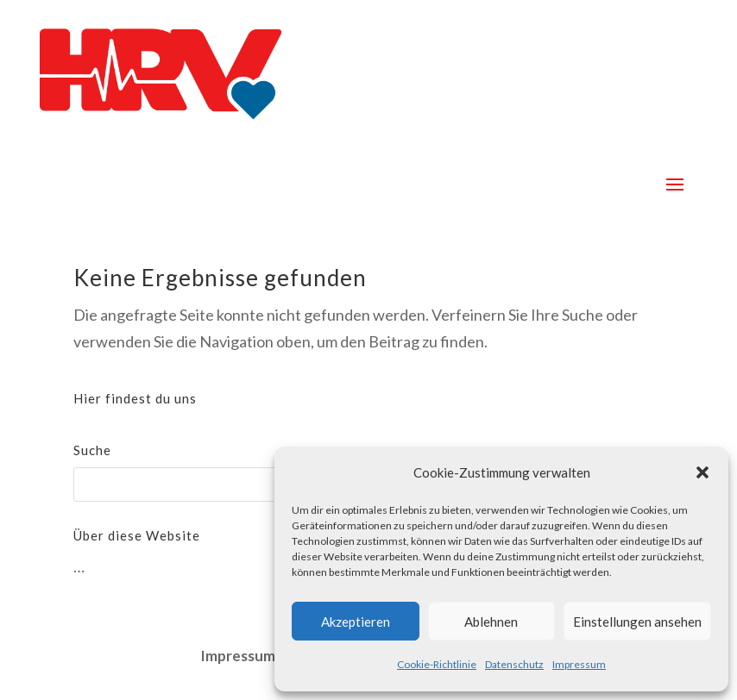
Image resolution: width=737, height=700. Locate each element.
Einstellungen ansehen (637, 621)
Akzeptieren (355, 621)
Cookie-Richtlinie (436, 664)
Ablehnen (491, 621)
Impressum (579, 664)
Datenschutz (514, 664)
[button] (702, 472)
